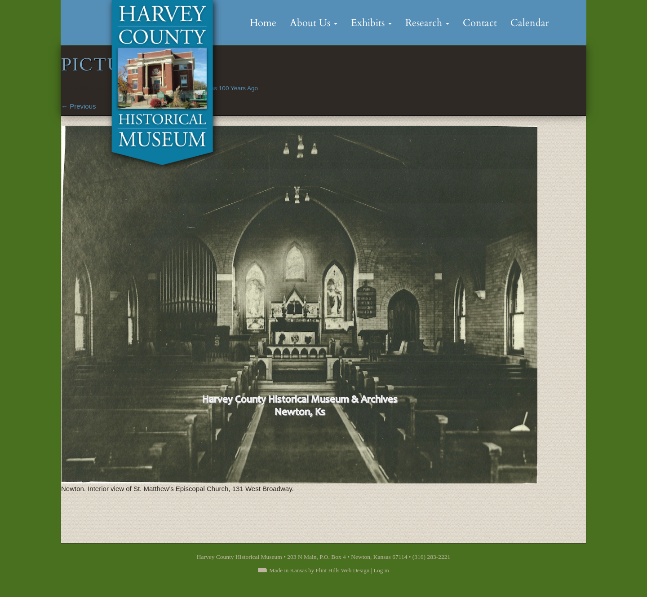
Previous (78, 106)
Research (427, 23)
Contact (480, 23)
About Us (313, 23)
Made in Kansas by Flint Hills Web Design (319, 570)
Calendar (529, 23)
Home (263, 23)
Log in (381, 570)
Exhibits (371, 23)
